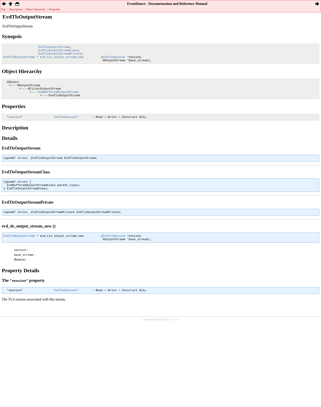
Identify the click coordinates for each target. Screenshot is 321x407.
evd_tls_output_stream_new (61, 59)
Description (15, 9)
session (15, 124)
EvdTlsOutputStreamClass (58, 51)
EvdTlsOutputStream (54, 47)
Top (3, 9)
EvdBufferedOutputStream (58, 98)
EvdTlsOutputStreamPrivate (60, 55)
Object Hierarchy (35, 9)
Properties (54, 9)
